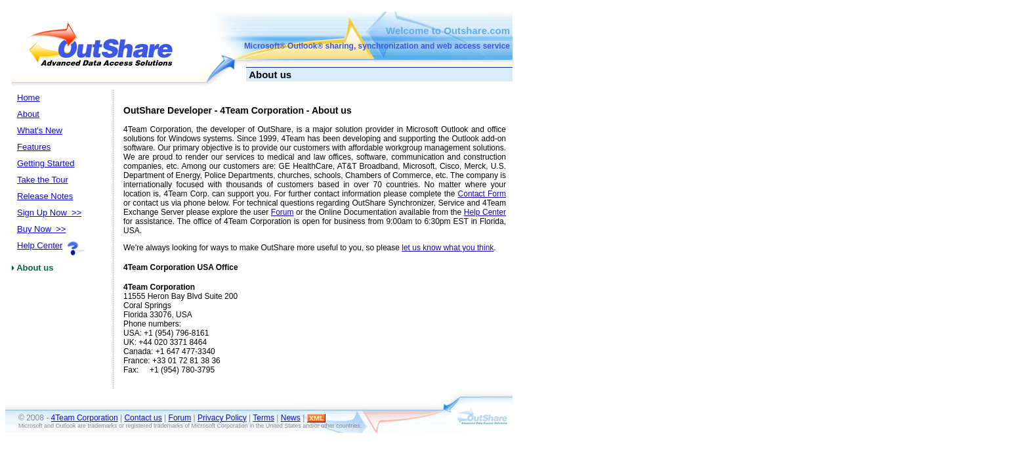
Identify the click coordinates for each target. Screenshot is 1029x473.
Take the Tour (42, 180)
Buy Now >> (41, 229)
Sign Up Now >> (49, 212)
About (28, 114)
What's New (39, 130)
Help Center (39, 245)
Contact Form (482, 193)
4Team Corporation (84, 417)
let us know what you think (448, 247)
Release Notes (45, 196)
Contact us (142, 417)
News (291, 417)
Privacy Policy (222, 417)
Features (34, 147)
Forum (282, 212)
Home (28, 97)
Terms (263, 417)
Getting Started (45, 163)
